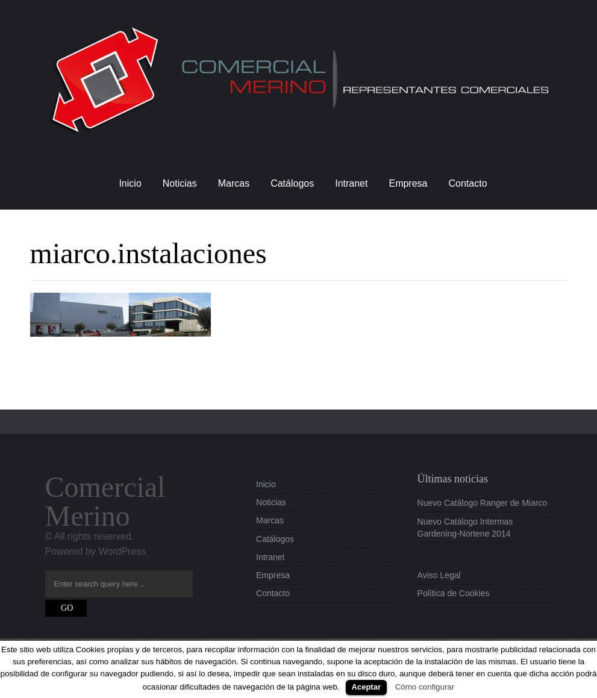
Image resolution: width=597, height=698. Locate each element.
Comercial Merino (105, 501)
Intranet (351, 183)
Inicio (130, 183)
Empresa (408, 183)
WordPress (122, 551)
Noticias (180, 183)
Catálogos (292, 183)
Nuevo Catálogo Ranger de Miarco (482, 503)
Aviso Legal (439, 575)
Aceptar (366, 686)
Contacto (467, 183)
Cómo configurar (425, 686)
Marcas (233, 183)
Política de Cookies (453, 593)
